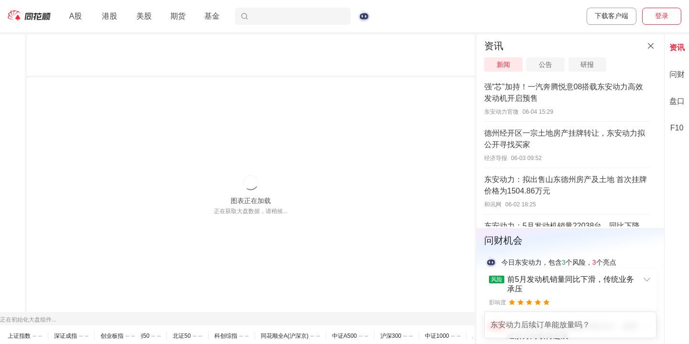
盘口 (677, 101)
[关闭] (650, 46)
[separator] (476, 189)
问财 (677, 74)
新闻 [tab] (503, 64)
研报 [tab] (587, 64)
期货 (178, 16)
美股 (144, 16)
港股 (109, 16)
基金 (212, 16)
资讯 (677, 47)
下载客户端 (611, 16)
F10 (677, 128)
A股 (75, 16)
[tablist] (570, 64)
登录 (661, 16)
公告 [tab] (545, 64)
